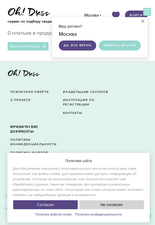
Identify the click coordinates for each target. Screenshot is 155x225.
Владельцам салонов (85, 92)
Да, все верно (77, 45)
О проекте (20, 100)
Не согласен (111, 204)
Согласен (45, 204)
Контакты (72, 113)
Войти (136, 15)
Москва (91, 15)
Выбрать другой (120, 45)
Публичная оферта (29, 92)
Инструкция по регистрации (78, 102)
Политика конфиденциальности (98, 214)
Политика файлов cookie (53, 214)
